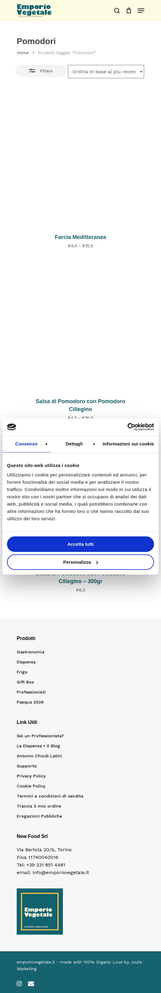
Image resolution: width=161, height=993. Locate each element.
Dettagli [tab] (74, 443)
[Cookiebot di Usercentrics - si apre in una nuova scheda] (127, 427)
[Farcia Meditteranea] (80, 162)
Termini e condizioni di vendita (50, 796)
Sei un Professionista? (40, 735)
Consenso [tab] (26, 443)
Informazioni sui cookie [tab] (128, 443)
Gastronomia (30, 651)
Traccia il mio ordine (39, 806)
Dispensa (26, 661)
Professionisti (31, 692)
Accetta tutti (80, 544)
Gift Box (25, 682)
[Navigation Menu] (141, 11)
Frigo (22, 671)
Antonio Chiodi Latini (39, 755)
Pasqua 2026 (30, 702)
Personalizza (80, 562)
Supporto (27, 765)
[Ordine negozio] (106, 71)
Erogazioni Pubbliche (39, 816)
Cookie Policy (31, 786)
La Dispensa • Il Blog (38, 745)
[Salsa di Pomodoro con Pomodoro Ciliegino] (80, 326)
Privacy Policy (31, 775)
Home (23, 52)
